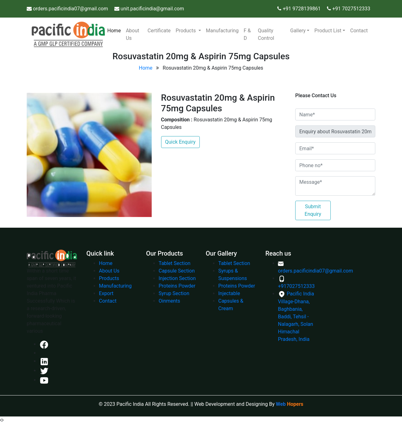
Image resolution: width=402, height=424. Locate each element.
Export (106, 293)
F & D (247, 34)
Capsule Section (177, 271)
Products (109, 278)
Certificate (159, 31)
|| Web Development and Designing (229, 404)
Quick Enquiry (180, 142)
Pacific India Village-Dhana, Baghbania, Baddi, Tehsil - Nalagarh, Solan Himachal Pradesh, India (296, 316)
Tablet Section (174, 263)
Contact (359, 31)
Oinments (169, 301)
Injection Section (177, 278)
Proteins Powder (177, 286)
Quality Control (266, 34)
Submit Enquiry (313, 210)
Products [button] (186, 31)
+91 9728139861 (301, 9)
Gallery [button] (298, 31)
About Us (132, 34)
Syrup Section (174, 293)
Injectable (229, 293)
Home (115, 30)
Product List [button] (327, 31)
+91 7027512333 (351, 9)
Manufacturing (222, 31)
